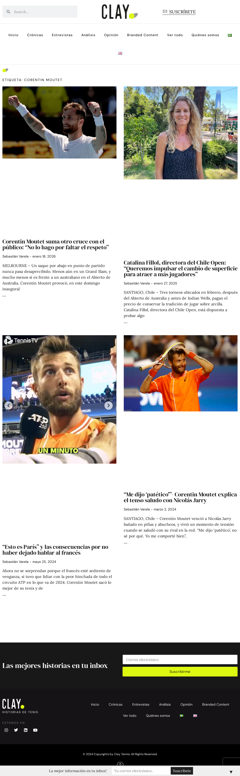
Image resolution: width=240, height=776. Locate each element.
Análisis (88, 35)
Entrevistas (62, 35)
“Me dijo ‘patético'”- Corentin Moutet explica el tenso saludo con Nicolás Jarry (180, 497)
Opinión (111, 35)
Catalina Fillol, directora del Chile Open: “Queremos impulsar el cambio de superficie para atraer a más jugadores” (181, 268)
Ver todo (175, 35)
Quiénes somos (205, 35)
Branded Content (142, 35)
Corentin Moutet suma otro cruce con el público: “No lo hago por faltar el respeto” (55, 244)
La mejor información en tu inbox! (78, 770)
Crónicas (35, 35)
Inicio (13, 35)
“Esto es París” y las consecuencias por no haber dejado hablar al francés (55, 550)
